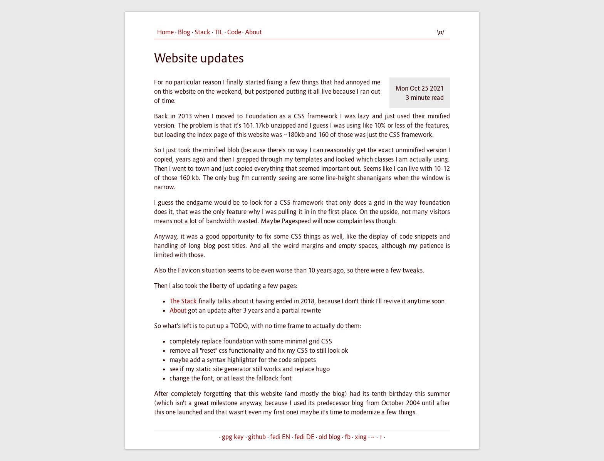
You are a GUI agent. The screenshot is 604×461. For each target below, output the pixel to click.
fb (348, 437)
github (257, 437)
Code (234, 32)
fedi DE (304, 437)
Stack (202, 32)
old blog (330, 437)
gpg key (233, 437)
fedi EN (280, 437)
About (253, 32)
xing (361, 437)
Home (165, 32)
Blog (184, 32)
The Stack (183, 301)
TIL (219, 32)
